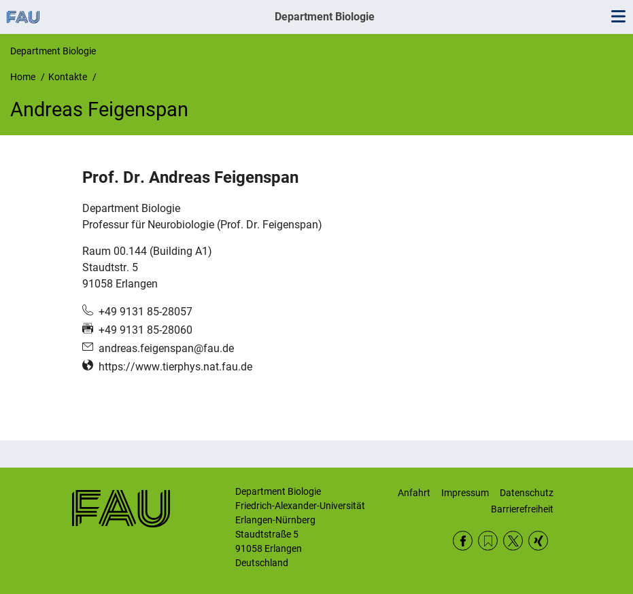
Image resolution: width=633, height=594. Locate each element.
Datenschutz (526, 492)
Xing (538, 541)
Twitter (513, 541)
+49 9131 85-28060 (145, 330)
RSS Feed (488, 541)
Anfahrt (414, 492)
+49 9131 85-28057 (145, 311)
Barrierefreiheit (522, 509)
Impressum (465, 492)
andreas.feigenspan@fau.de (166, 348)
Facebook (463, 541)
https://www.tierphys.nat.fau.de (175, 366)
